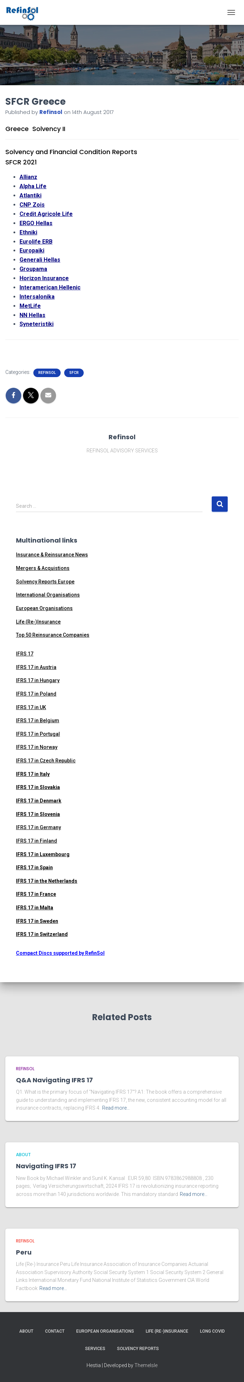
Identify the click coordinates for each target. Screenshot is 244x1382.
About (26, 1331)
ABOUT (23, 1155)
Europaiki (32, 250)
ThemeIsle (145, 1365)
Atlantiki (30, 195)
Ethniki (28, 232)
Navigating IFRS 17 (46, 1165)
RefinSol (47, 373)
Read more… (116, 1108)
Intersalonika (37, 296)
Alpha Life (33, 186)
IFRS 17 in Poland (36, 694)
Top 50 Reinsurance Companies (52, 635)
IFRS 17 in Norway (36, 747)
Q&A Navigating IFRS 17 (54, 1080)
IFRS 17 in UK (31, 707)
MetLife (30, 306)
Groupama (33, 269)
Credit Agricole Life (46, 214)
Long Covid (212, 1331)
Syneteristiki (37, 324)
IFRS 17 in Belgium (37, 720)
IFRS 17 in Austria (36, 667)
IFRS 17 (24, 654)
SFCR (74, 373)
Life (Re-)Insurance (38, 622)
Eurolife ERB (36, 241)
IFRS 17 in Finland (36, 841)
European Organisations (44, 608)
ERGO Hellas (36, 223)
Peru (24, 1252)
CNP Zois (32, 204)
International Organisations (48, 595)
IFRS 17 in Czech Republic (46, 760)
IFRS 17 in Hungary (38, 680)
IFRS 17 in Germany (38, 827)
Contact (55, 1331)
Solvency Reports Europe (45, 581)
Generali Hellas (40, 259)
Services (95, 1348)
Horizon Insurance (44, 278)
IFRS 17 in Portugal (38, 734)
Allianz (28, 177)
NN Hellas (32, 315)
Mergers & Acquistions (43, 568)
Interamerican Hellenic (50, 287)
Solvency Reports (138, 1348)
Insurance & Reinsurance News (52, 554)
